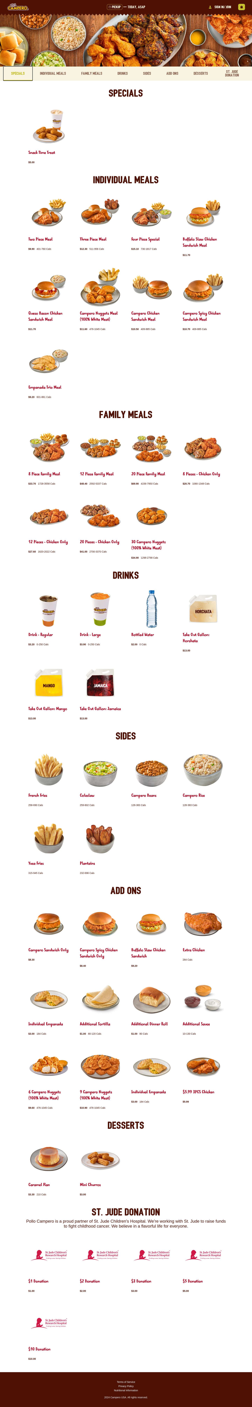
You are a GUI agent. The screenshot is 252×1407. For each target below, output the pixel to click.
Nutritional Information (126, 1390)
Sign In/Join (219, 7)
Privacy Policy (126, 1386)
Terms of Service (126, 1381)
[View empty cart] (241, 7)
